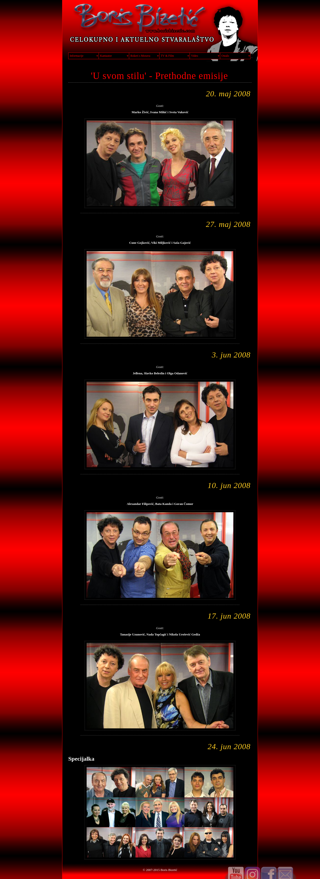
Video (194, 55)
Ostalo (225, 55)
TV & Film (167, 55)
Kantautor (106, 55)
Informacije (76, 55)
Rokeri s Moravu (140, 55)
